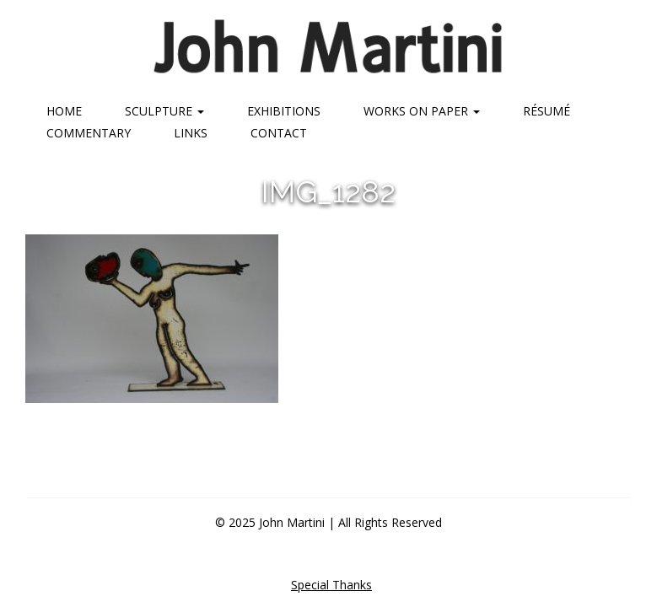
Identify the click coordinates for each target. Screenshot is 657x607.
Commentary (88, 133)
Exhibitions (283, 111)
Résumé (546, 111)
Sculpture (164, 111)
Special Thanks (331, 585)
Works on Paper (422, 111)
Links (190, 133)
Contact (278, 133)
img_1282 (328, 191)
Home (64, 111)
